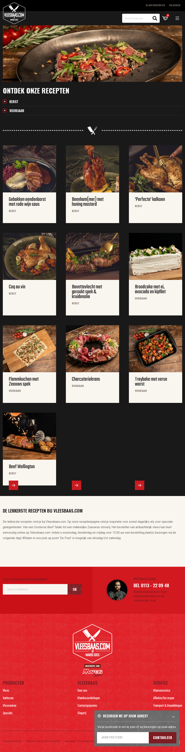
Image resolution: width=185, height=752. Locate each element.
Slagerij (81, 713)
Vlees (6, 691)
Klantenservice (155, 5)
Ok (75, 589)
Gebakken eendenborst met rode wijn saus (27, 202)
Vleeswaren (9, 706)
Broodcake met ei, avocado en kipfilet (150, 289)
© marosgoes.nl (12, 741)
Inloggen (174, 5)
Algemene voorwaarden (79, 741)
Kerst (13, 101)
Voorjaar (16, 110)
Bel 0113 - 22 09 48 (151, 585)
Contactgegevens (87, 706)
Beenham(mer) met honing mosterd (88, 202)
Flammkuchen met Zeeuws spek (24, 382)
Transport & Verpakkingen (167, 706)
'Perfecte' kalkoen (150, 199)
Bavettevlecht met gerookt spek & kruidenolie (87, 292)
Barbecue (8, 698)
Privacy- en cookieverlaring (43, 741)
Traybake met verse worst (151, 382)
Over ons (82, 691)
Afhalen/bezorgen (163, 698)
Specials (8, 713)
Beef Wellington (22, 466)
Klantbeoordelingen (88, 698)
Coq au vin (17, 287)
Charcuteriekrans (86, 379)
